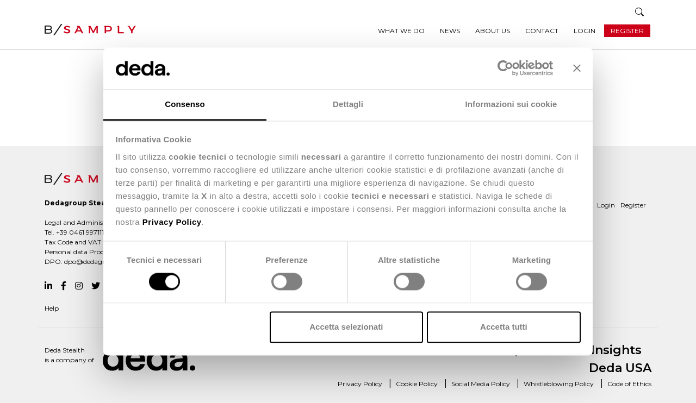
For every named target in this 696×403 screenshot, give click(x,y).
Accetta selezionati (346, 326)
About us (492, 31)
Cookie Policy (417, 384)
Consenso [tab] (184, 104)
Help (52, 308)
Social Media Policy (480, 384)
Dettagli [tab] (348, 104)
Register (627, 31)
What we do (401, 31)
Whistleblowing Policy (559, 384)
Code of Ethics (629, 384)
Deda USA (620, 368)
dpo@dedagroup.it (93, 261)
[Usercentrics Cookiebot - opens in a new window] (505, 68)
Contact (541, 31)
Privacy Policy (360, 384)
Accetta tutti (503, 326)
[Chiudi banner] (577, 68)
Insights (616, 350)
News (450, 31)
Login (584, 31)
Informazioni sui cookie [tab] (511, 104)
